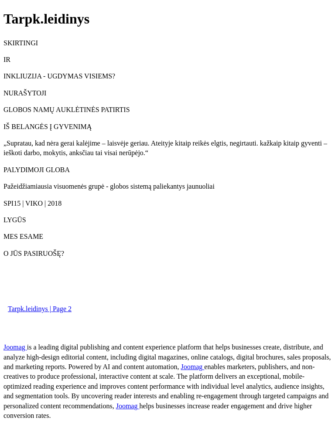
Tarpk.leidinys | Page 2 (40, 308)
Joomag (15, 347)
